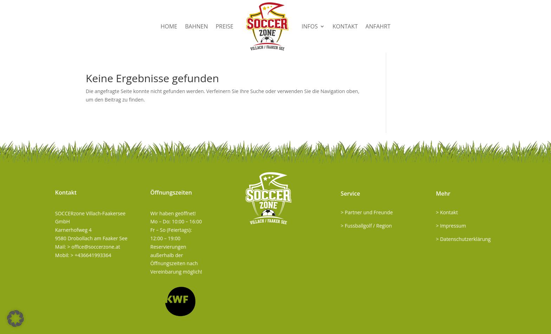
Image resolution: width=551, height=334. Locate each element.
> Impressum (451, 225)
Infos (310, 26)
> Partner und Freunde (367, 212)
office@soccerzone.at (95, 246)
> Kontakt (447, 212)
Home (169, 26)
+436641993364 (92, 255)
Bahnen (196, 26)
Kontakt (345, 26)
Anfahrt (377, 26)
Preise (225, 26)
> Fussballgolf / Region (366, 225)
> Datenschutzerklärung (463, 239)
